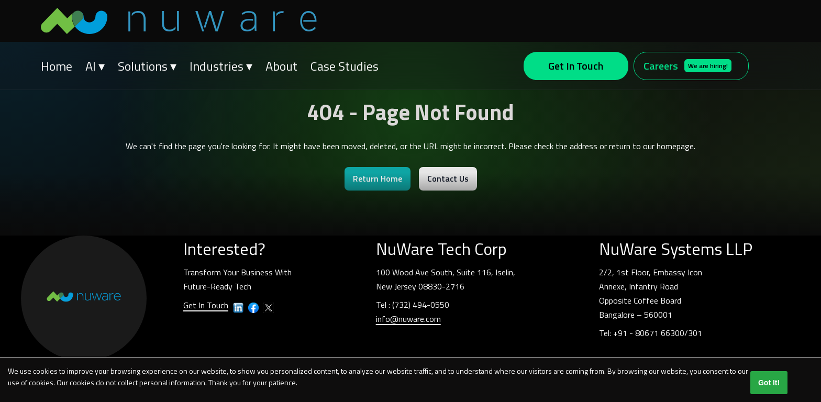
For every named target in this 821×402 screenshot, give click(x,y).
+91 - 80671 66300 (648, 333)
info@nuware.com (408, 318)
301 (695, 333)
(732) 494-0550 (420, 304)
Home (56, 66)
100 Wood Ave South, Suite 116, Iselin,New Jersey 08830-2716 (445, 279)
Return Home (377, 178)
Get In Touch (575, 66)
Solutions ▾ (147, 66)
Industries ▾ (221, 66)
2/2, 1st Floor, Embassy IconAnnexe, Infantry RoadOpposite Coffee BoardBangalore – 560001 (650, 293)
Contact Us (448, 178)
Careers (687, 66)
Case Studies (344, 66)
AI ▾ (95, 66)
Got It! (769, 382)
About (281, 66)
